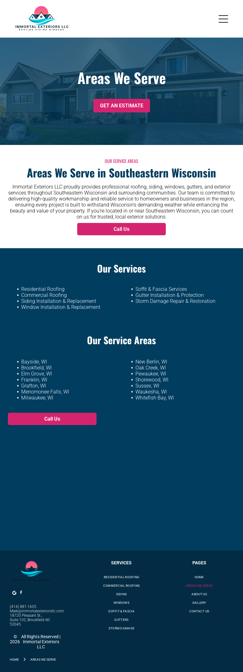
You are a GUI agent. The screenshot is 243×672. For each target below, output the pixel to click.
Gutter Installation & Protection (169, 295)
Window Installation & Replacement (60, 307)
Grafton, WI (33, 386)
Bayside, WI (34, 362)
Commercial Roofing (44, 295)
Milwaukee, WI (37, 398)
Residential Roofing (43, 289)
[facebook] (20, 593)
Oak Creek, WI (150, 368)
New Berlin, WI (151, 362)
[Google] (14, 593)
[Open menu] (223, 19)
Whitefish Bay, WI (154, 398)
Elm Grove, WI (36, 374)
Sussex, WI (147, 386)
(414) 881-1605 (23, 606)
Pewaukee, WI (150, 374)
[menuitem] (121, 577)
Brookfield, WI (36, 368)
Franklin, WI (34, 380)
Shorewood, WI (151, 380)
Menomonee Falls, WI (45, 392)
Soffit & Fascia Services (161, 289)
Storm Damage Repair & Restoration (175, 301)
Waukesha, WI (151, 392)
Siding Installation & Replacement (58, 301)
